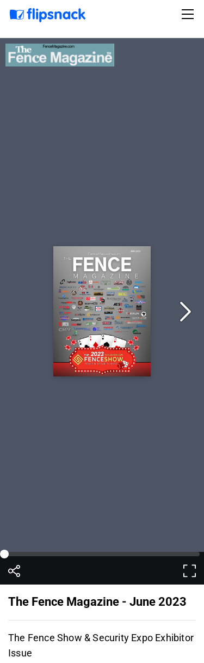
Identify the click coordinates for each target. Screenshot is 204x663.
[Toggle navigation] (189, 14)
